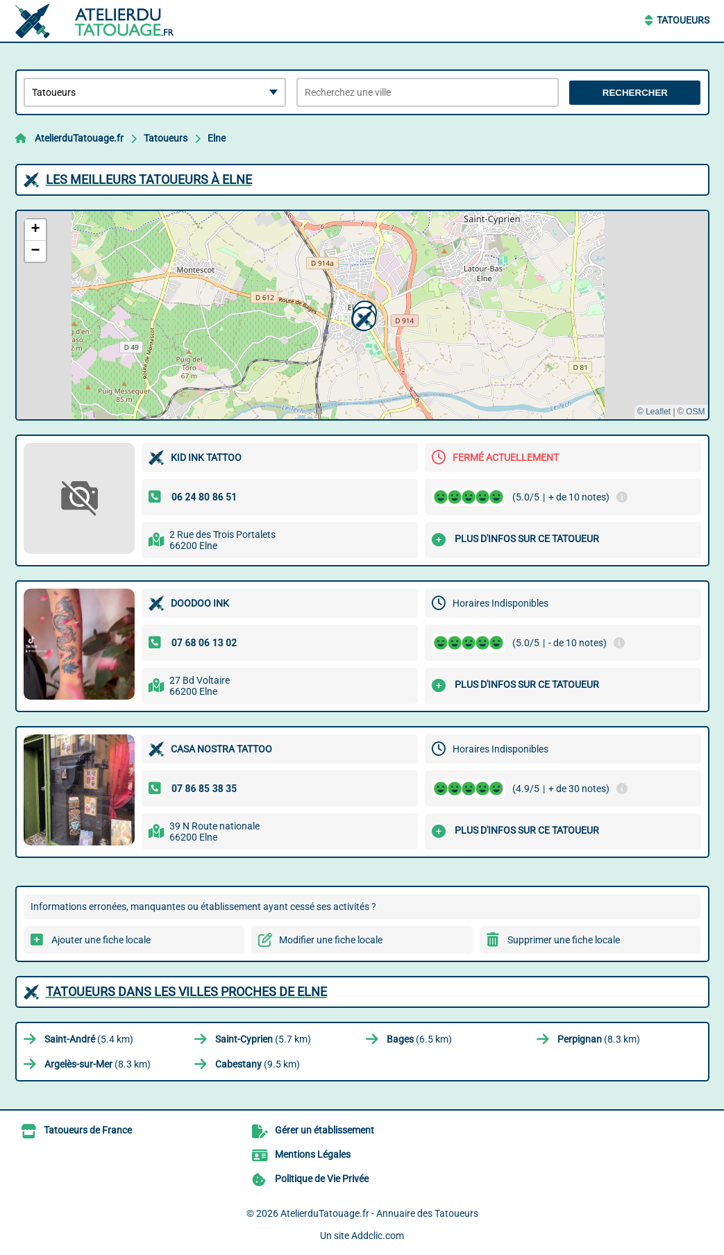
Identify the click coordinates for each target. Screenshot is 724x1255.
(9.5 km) (257, 1064)
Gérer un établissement (324, 1130)
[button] (362, 317)
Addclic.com (377, 1235)
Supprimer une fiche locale (563, 939)
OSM (695, 411)
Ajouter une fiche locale (101, 939)
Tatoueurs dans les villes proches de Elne (186, 991)
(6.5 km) (419, 1039)
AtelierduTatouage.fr (79, 138)
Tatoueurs (683, 20)
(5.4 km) (88, 1039)
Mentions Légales (313, 1154)
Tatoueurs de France (88, 1130)
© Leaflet (654, 411)
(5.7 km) (263, 1039)
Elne (217, 138)
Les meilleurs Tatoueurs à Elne (149, 179)
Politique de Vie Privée (322, 1178)
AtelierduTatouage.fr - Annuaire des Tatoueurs (379, 1213)
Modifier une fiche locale (330, 939)
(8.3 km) (598, 1039)
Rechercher (635, 92)
